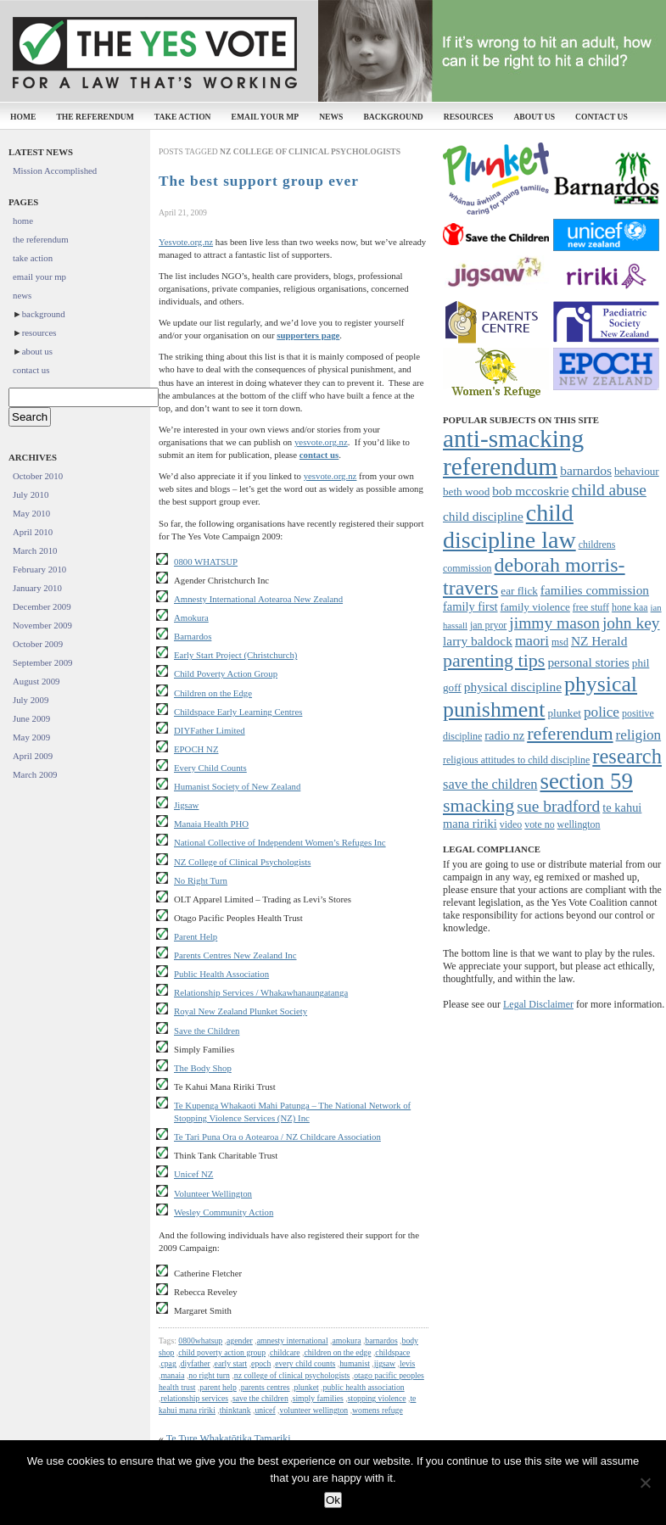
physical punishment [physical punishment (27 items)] (540, 697)
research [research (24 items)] (627, 756)
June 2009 (31, 718)
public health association (364, 1387)
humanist (354, 1363)
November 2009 (42, 625)
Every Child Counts (210, 767)
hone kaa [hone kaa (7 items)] (630, 607)
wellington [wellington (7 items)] (579, 824)
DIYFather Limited (209, 730)
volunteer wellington (314, 1410)
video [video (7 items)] (511, 824)
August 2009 (36, 681)
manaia (172, 1375)
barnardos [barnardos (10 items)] (586, 470)
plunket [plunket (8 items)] (564, 713)
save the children (260, 1398)
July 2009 (30, 700)
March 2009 (35, 774)
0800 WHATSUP (206, 561)
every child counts (305, 1363)
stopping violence (377, 1398)
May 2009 (31, 737)
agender (240, 1340)
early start (231, 1363)
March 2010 (35, 550)
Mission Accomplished (55, 170)
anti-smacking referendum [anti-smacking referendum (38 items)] (513, 452)
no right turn (209, 1375)
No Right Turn (200, 880)
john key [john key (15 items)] (631, 623)
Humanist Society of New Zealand (237, 786)
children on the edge (337, 1352)
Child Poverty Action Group (225, 673)
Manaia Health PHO (211, 823)
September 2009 (42, 662)
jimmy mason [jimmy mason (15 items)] (554, 623)
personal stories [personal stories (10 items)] (588, 662)
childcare (285, 1352)
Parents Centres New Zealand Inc (235, 955)
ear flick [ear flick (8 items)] (519, 590)
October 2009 (38, 644)
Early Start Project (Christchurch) (235, 655)
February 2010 (39, 569)
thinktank (235, 1410)
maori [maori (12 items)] (532, 641)
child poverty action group (222, 1352)
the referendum (94, 116)
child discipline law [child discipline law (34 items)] (509, 526)
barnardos (381, 1340)
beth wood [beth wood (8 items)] (466, 491)
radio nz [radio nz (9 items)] (504, 735)
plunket (306, 1387)
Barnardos (192, 636)
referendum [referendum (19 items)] (570, 733)
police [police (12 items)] (601, 712)
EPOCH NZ (196, 749)
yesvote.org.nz (321, 442)
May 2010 (31, 513)
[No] (644, 1482)
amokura (346, 1340)
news (331, 116)
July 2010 (30, 494)
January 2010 (37, 588)
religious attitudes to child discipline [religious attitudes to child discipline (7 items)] (516, 760)
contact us (601, 116)
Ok (333, 1500)
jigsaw (384, 1363)
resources (469, 116)
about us (534, 116)
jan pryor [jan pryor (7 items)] (488, 625)
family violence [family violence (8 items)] (535, 607)
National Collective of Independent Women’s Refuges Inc (280, 842)
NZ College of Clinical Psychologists (242, 862)
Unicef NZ (193, 1174)
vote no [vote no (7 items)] (539, 824)
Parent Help (195, 936)
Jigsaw (186, 805)
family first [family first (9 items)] (470, 606)
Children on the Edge (213, 693)
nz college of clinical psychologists (292, 1375)
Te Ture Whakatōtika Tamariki (228, 1438)
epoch (261, 1363)
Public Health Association (221, 974)
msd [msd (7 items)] (559, 642)
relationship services (194, 1398)
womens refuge (377, 1410)
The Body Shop (203, 1068)
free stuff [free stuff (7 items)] (591, 607)
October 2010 (38, 476)
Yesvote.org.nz (186, 242)
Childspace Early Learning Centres (238, 712)
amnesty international (292, 1340)
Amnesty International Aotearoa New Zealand (258, 599)
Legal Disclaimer (538, 1004)
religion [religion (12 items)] (639, 735)
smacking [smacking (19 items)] (478, 805)
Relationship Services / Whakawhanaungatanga (261, 992)
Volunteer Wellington (213, 1193)
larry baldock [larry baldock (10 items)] (477, 641)
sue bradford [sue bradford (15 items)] (558, 806)
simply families (318, 1398)
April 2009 (33, 756)
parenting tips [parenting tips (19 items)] (494, 660)
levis (407, 1363)
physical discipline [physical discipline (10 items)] (513, 686)
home (23, 116)
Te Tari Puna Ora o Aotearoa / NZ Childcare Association (277, 1136)
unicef (265, 1410)
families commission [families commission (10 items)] (594, 590)
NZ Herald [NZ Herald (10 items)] (599, 641)
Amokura (191, 617)
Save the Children (206, 1030)
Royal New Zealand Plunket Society (240, 1011)
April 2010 (33, 532)
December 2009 (42, 606)
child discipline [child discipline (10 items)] (483, 516)
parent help (217, 1387)
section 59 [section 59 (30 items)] (586, 781)
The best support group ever (259, 181)
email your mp (265, 116)
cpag (168, 1363)
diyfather (195, 1363)
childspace (392, 1352)
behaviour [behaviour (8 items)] (636, 471)
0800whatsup (200, 1340)
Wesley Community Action (223, 1212)
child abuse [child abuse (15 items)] (609, 490)
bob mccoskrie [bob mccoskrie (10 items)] (530, 490)
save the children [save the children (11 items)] (490, 784)
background (393, 116)
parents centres (265, 1387)
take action (182, 116)
